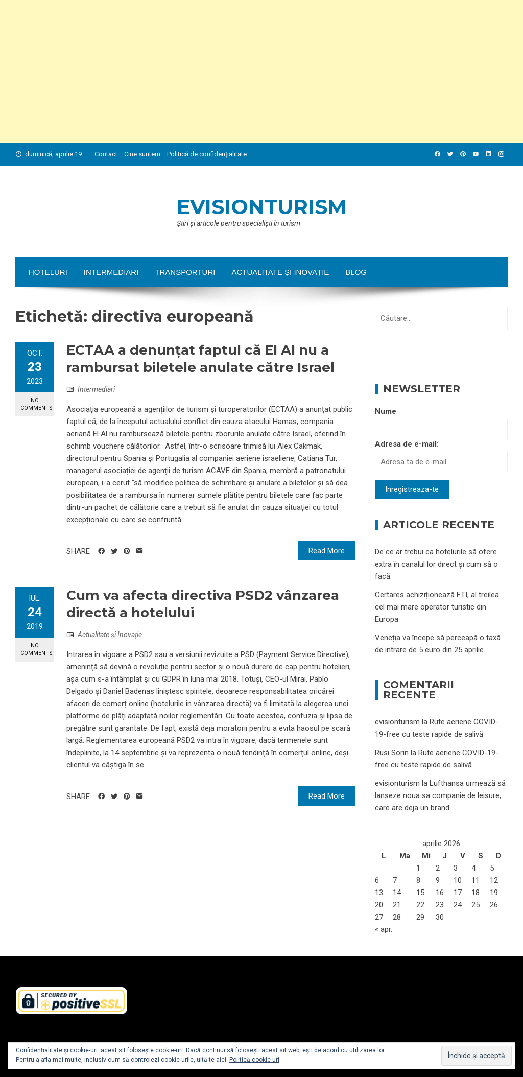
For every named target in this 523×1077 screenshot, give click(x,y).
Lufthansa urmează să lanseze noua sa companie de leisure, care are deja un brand (440, 795)
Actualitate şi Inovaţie (280, 272)
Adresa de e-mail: (407, 444)
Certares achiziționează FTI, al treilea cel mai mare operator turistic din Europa (437, 607)
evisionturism (262, 206)
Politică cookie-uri (254, 1059)
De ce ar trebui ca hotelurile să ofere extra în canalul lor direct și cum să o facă (436, 564)
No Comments (36, 404)
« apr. (383, 929)
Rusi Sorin (392, 752)
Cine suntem (142, 154)
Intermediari (111, 272)
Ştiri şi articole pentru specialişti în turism (238, 223)
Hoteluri (48, 272)
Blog (356, 272)
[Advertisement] (261, 71)
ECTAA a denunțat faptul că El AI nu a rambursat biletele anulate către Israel (200, 359)
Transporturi (185, 272)
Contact (105, 154)
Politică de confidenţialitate (207, 154)
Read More (326, 550)
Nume (385, 411)
